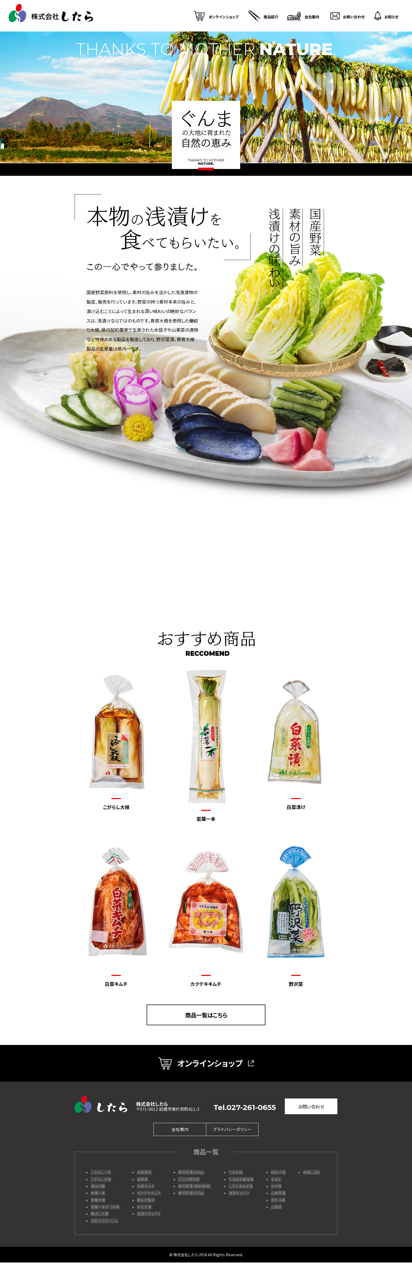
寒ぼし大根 (100, 1214)
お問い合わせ (311, 1107)
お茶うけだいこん (104, 1221)
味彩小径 (278, 1172)
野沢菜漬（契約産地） (194, 1186)
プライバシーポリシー (232, 1130)
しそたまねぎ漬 (241, 1186)
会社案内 (180, 1130)
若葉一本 (98, 1193)
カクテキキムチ (149, 1193)
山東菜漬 (278, 1193)
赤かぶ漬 (278, 1200)
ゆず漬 (276, 1186)
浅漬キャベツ (239, 1193)
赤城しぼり (311, 1172)
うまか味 (236, 1172)
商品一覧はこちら (206, 1015)
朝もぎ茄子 (146, 1200)
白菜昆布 (144, 1172)
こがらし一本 (101, 1172)
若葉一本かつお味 (105, 1207)
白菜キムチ (145, 1186)
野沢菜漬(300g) (191, 1172)
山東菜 (276, 1207)
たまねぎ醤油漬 (241, 1179)
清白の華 (98, 1186)
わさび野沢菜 (189, 1179)
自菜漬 (142, 1179)
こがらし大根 (101, 1179)
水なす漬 (144, 1207)
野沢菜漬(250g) (191, 1193)
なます (276, 1179)
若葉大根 (98, 1200)
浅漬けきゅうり (149, 1214)
